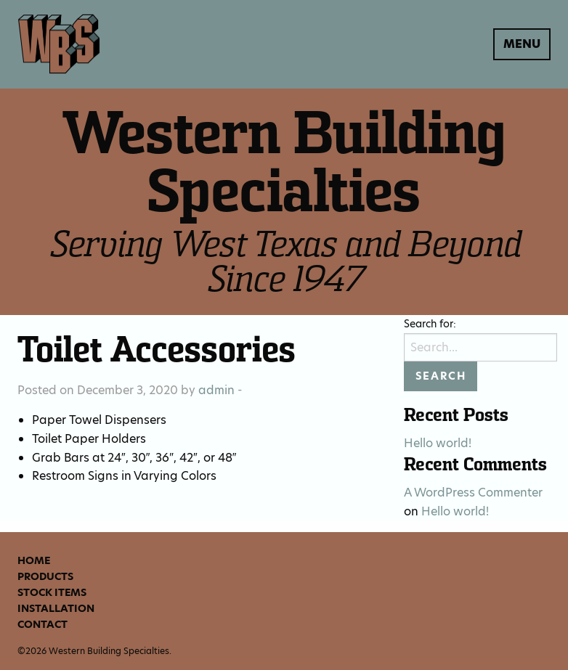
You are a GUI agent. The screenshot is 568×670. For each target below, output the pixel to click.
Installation (55, 608)
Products (45, 576)
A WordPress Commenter (473, 492)
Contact (42, 624)
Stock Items (51, 592)
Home (33, 560)
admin (216, 390)
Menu (521, 44)
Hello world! (437, 443)
